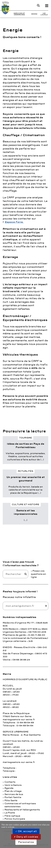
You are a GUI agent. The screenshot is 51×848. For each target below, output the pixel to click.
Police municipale (14, 819)
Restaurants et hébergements (22, 809)
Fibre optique (12, 816)
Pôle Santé (10, 800)
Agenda (8, 788)
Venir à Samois (13, 785)
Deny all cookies (26, 836)
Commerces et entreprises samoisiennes (20, 805)
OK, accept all (26, 831)
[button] (37, 5)
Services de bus (13, 794)
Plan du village (13, 791)
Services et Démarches (19, 14)
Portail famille (12, 797)
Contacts (9, 782)
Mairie (34, 14)
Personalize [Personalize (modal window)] (26, 842)
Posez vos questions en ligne (38, 574)
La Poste (9, 812)
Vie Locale (44, 14)
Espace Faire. (14, 222)
